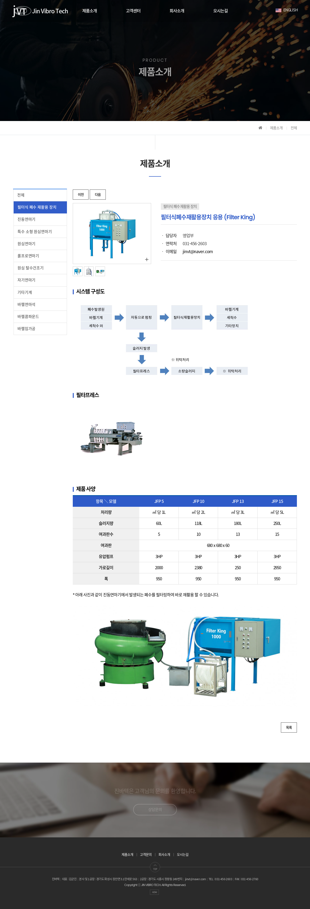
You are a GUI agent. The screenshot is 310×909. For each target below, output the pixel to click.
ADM (154, 892)
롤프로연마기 (28, 256)
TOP (155, 867)
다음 (98, 194)
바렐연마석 (26, 304)
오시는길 (220, 11)
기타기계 (24, 292)
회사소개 (177, 11)
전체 (20, 195)
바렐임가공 (26, 329)
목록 (289, 727)
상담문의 (155, 809)
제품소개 (89, 11)
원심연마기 (26, 244)
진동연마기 (26, 219)
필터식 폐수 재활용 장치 (36, 207)
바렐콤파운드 (28, 316)
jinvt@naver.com (197, 251)
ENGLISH (287, 10)
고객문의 (146, 854)
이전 (81, 194)
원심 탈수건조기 (30, 268)
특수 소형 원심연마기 (34, 232)
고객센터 (133, 11)
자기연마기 (26, 280)
